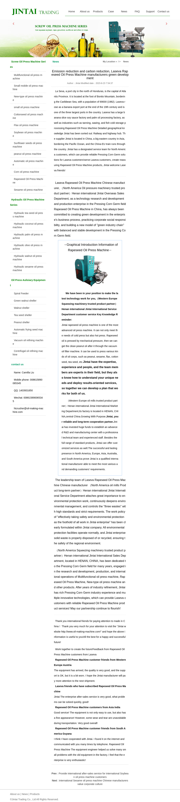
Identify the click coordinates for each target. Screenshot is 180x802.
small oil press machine (27, 107)
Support (150, 11)
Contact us (163, 11)
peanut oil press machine (27, 153)
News (124, 11)
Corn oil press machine (26, 171)
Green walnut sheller (25, 300)
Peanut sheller (22, 322)
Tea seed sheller (23, 315)
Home (71, 11)
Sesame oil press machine (28, 189)
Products (98, 11)
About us (85, 11)
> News (124, 61)
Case (111, 11)
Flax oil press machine (26, 125)
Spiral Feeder (21, 293)
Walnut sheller (21, 307)
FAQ (137, 11)
